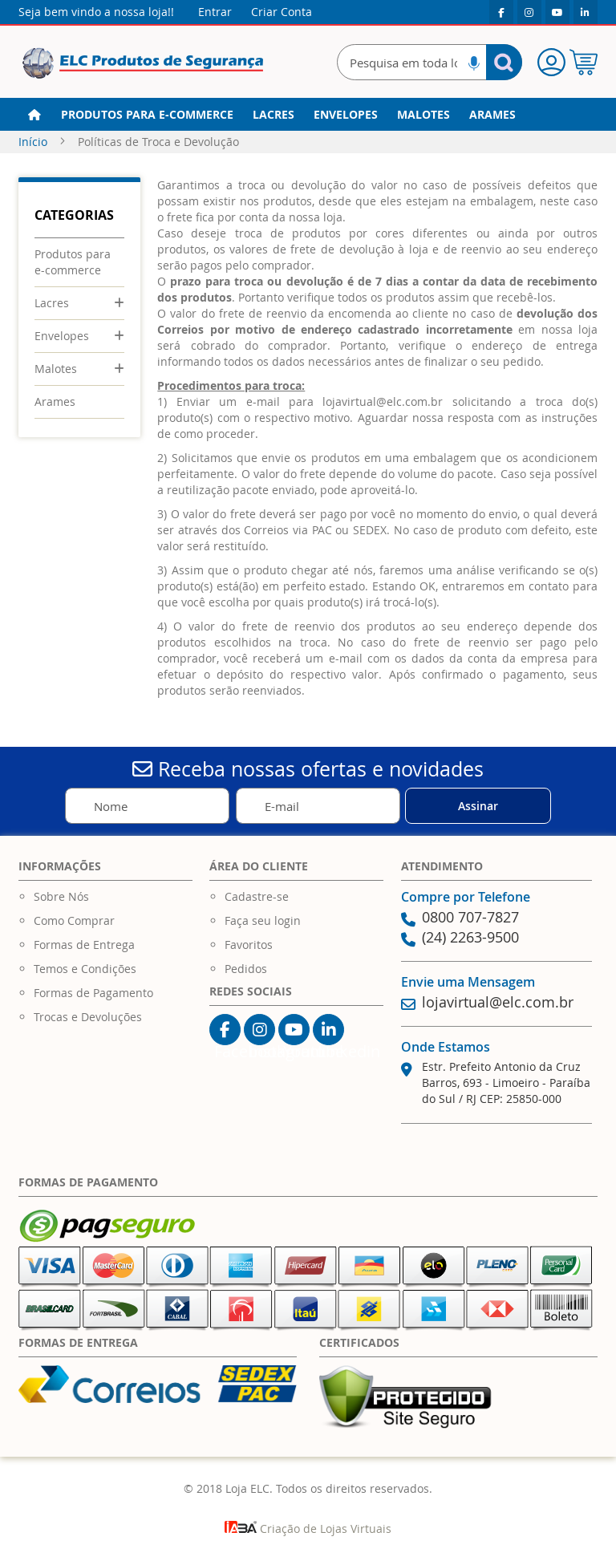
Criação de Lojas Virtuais (308, 1528)
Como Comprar (74, 920)
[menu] (308, 115)
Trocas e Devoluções (88, 1016)
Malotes (55, 368)
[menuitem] (147, 115)
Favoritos (249, 944)
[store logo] (142, 64)
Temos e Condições (85, 968)
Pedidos (246, 968)
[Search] (504, 62)
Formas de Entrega (84, 944)
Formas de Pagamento (93, 992)
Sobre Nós (61, 896)
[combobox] (429, 62)
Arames (54, 401)
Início (34, 141)
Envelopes (61, 335)
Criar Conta (281, 11)
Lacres (51, 302)
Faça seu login (263, 920)
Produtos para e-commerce (72, 262)
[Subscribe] (478, 806)
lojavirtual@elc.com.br (382, 401)
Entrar (215, 11)
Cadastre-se (257, 896)
